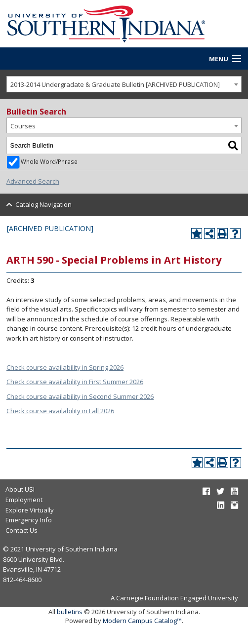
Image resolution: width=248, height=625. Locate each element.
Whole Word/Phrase (49, 161)
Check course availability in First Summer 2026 (74, 381)
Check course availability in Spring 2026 (65, 367)
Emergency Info (28, 519)
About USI (20, 489)
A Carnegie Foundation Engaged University (174, 597)
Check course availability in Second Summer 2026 (80, 396)
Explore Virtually (29, 510)
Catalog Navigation (43, 204)
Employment (23, 499)
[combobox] (124, 84)
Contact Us (21, 530)
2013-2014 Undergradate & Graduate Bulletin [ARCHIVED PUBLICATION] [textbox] (115, 84)
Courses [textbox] (23, 125)
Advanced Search (32, 181)
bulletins (70, 611)
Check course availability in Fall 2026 (60, 410)
